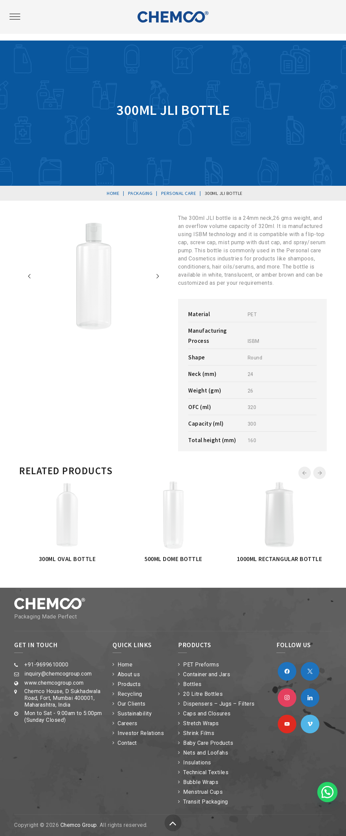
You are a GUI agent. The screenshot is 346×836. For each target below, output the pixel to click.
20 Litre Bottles (203, 694)
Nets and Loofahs (205, 753)
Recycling (130, 694)
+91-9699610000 (46, 664)
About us (129, 674)
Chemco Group (78, 825)
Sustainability (135, 713)
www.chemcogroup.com (54, 683)
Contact (127, 743)
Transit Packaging (205, 802)
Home (125, 664)
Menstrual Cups (203, 792)
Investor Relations (141, 733)
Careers (128, 723)
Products (129, 684)
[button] (327, 792)
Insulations (197, 762)
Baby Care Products (208, 743)
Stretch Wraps (201, 723)
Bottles (192, 684)
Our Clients (132, 704)
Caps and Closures (207, 713)
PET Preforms (201, 664)
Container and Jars (206, 674)
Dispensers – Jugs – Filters (219, 704)
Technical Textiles (205, 772)
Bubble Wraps (200, 782)
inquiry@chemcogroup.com (58, 673)
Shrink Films (198, 733)
